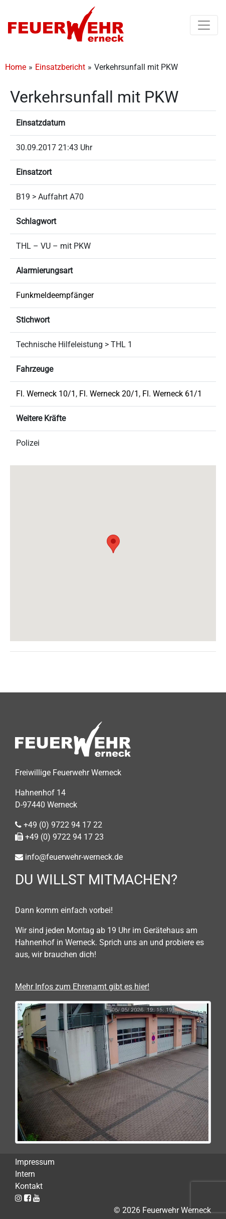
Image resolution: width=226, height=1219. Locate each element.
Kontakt (29, 1186)
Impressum (35, 1162)
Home (15, 67)
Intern (25, 1174)
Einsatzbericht (60, 67)
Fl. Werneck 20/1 (109, 393)
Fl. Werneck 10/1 (46, 393)
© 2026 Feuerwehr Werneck (162, 1210)
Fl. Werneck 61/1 (172, 393)
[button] (113, 544)
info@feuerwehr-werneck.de (69, 857)
